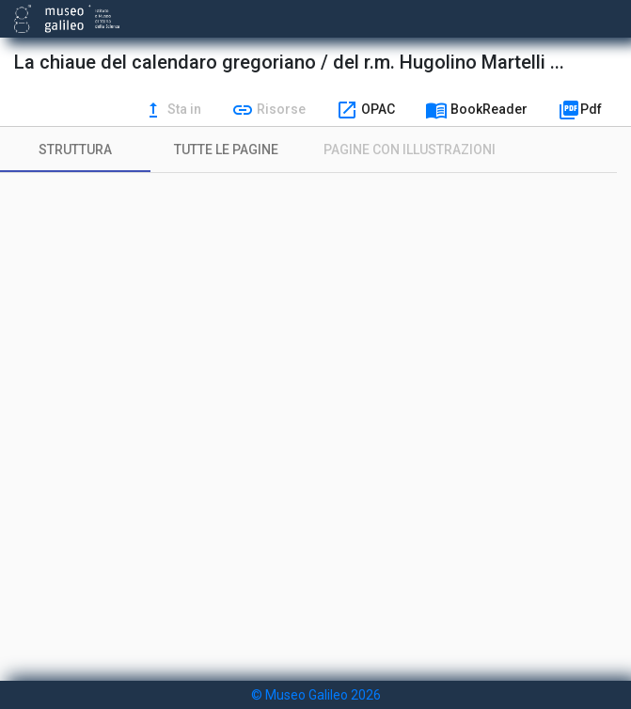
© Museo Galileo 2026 (316, 694)
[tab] (75, 149)
